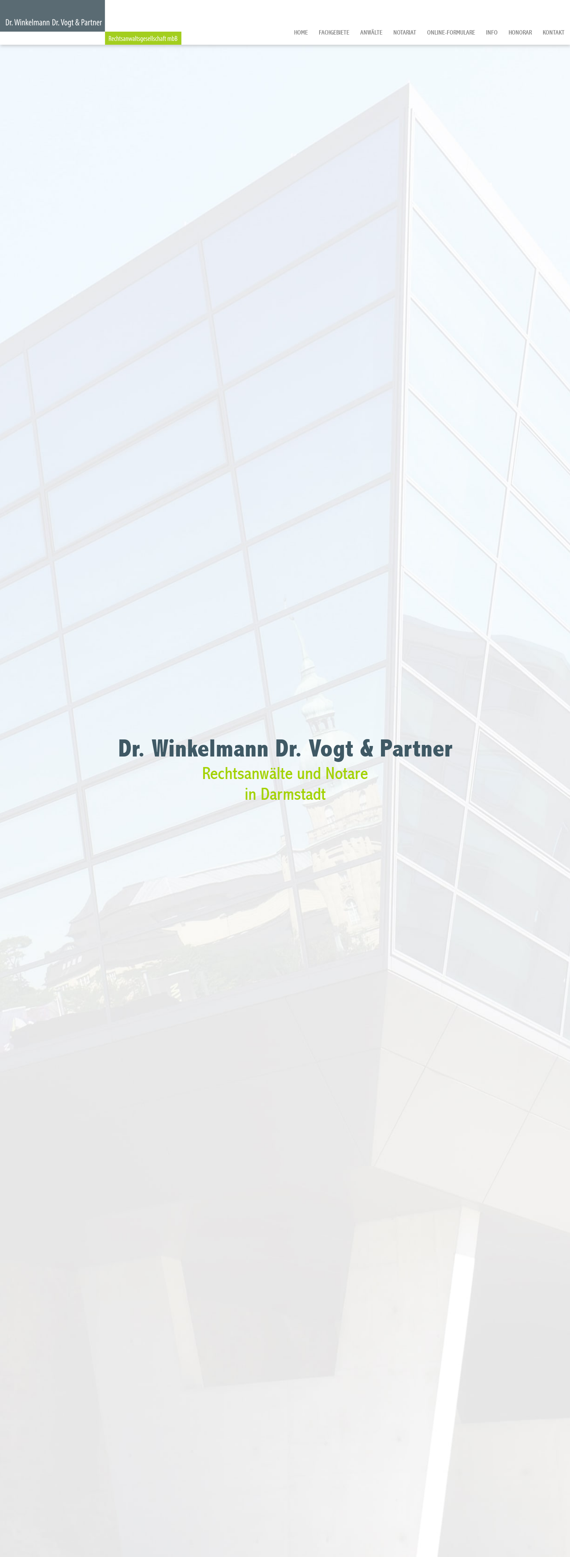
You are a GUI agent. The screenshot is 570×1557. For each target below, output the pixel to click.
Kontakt (554, 32)
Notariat (404, 32)
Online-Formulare (451, 32)
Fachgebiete (334, 32)
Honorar (520, 32)
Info (492, 32)
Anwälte (371, 32)
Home (301, 32)
